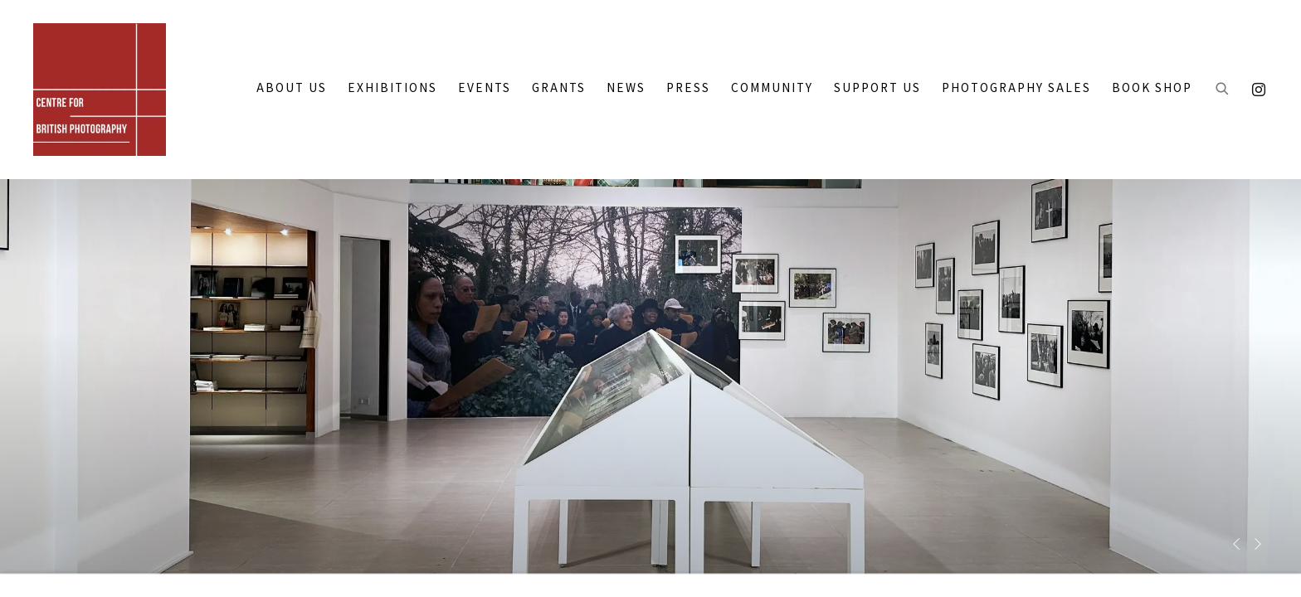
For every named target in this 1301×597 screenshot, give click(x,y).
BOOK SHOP (1152, 87)
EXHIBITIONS (392, 87)
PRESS (688, 87)
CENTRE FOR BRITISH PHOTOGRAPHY (99, 89)
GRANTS (559, 87)
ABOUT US (291, 87)
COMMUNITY (772, 87)
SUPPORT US (877, 87)
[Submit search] (1223, 89)
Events (484, 87)
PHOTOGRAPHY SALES (1016, 87)
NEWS (626, 87)
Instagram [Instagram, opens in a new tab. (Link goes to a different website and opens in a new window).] (1254, 86)
